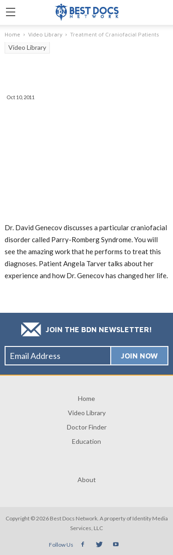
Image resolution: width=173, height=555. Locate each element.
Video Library (27, 47)
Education (86, 441)
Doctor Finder (87, 427)
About (87, 479)
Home (86, 398)
